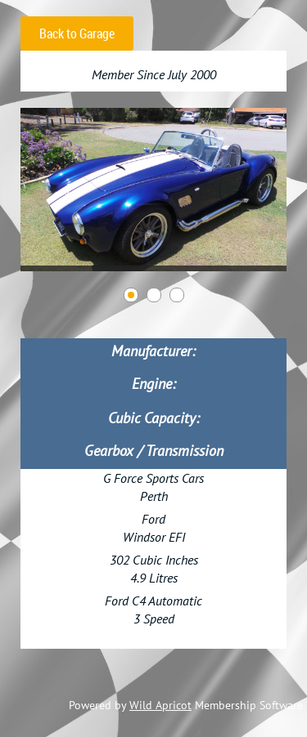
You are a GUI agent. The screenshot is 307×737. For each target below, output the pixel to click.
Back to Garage (77, 33)
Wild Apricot (160, 705)
